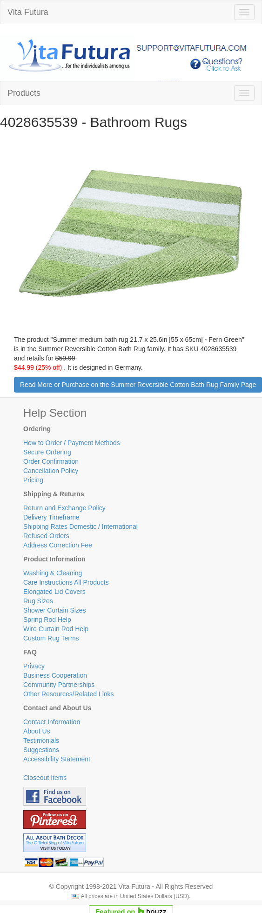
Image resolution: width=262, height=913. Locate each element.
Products (23, 93)
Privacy (34, 666)
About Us (36, 731)
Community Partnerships (58, 684)
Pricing (33, 480)
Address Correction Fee (57, 545)
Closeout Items (45, 777)
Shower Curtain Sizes (54, 610)
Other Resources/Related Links (68, 694)
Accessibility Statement (56, 759)
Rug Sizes (38, 601)
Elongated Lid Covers (54, 591)
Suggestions (41, 749)
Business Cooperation (55, 675)
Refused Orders (46, 536)
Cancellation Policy (50, 470)
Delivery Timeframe (51, 517)
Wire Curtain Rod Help (55, 629)
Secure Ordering (47, 452)
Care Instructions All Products (66, 582)
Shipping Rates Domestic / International (80, 526)
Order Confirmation (51, 461)
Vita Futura (27, 12)
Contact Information (51, 722)
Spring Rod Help (47, 619)
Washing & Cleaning (52, 573)
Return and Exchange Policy (64, 508)
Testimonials (41, 740)
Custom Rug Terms (51, 638)
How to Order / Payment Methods (71, 443)
